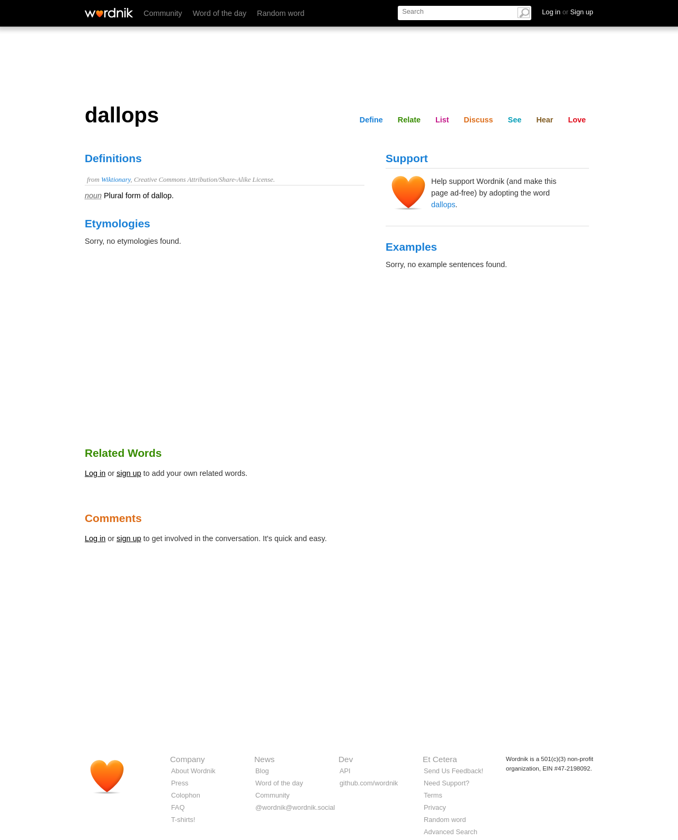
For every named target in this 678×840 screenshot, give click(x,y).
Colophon (185, 795)
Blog (262, 771)
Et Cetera (440, 759)
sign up (129, 473)
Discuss (478, 120)
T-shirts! (183, 820)
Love (577, 120)
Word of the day (219, 13)
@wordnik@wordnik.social (295, 807)
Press (180, 783)
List (442, 120)
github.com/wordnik (369, 783)
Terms (433, 795)
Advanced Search (450, 832)
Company (187, 759)
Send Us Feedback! (453, 771)
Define (371, 120)
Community (163, 13)
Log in (95, 473)
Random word (281, 13)
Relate (409, 120)
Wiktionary (115, 179)
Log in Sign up (567, 12)
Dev (345, 759)
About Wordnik (193, 771)
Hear (544, 120)
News (264, 759)
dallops (443, 204)
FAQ (178, 807)
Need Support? (446, 783)
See (515, 120)
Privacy (435, 807)
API (345, 771)
